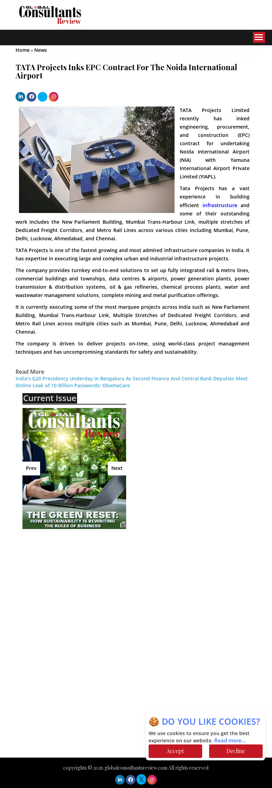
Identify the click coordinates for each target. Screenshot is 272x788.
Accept (175, 750)
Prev (31, 468)
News (40, 50)
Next (117, 468)
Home (23, 50)
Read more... (230, 741)
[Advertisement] (82, 584)
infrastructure (220, 205)
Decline (235, 750)
